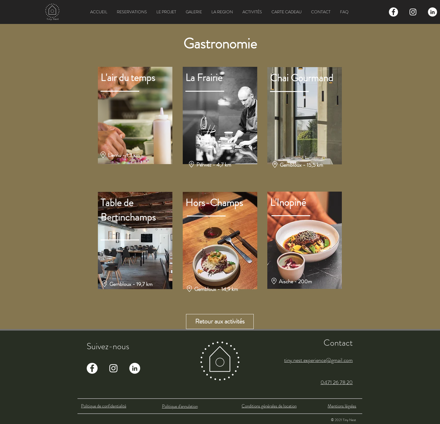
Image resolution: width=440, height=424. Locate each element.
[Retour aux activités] (220, 321)
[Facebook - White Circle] (393, 12)
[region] (135, 115)
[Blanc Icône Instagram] (413, 12)
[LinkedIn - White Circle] (432, 12)
